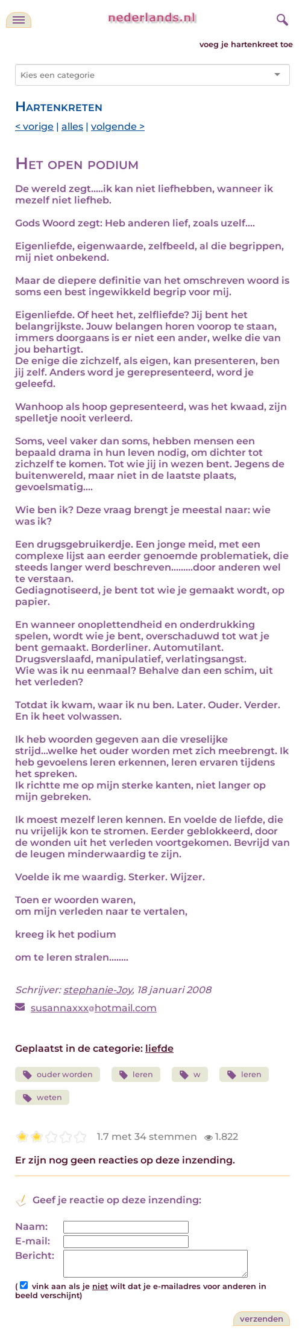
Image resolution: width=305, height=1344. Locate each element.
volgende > (118, 126)
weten (42, 1098)
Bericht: (34, 1255)
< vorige (34, 126)
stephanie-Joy (97, 990)
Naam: (31, 1226)
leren (136, 1075)
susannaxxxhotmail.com (94, 1008)
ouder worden (57, 1075)
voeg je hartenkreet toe (246, 44)
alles (72, 126)
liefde (159, 1048)
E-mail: (32, 1241)
